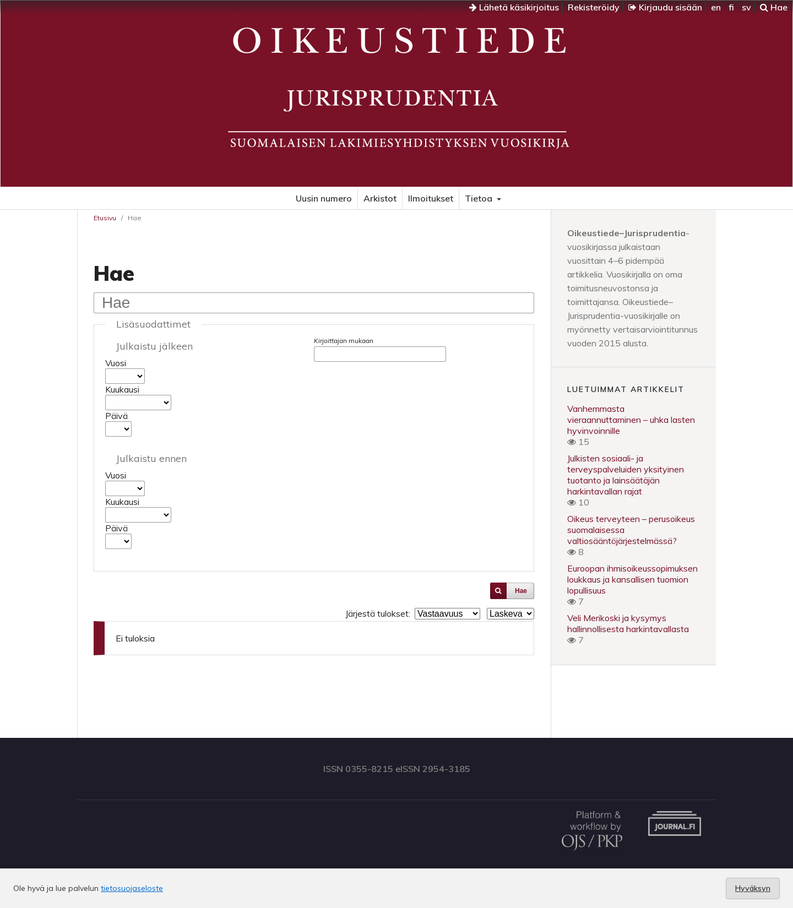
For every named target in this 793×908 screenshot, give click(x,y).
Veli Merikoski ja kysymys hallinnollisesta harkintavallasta (628, 623)
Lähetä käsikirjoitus (514, 7)
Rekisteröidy (594, 7)
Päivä (116, 415)
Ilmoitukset (430, 198)
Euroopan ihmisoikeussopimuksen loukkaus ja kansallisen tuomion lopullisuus (632, 579)
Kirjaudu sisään (665, 7)
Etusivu (105, 218)
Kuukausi (122, 389)
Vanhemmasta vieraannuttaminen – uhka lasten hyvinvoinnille (631, 419)
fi (731, 7)
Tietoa (480, 198)
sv (746, 7)
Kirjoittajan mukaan (343, 340)
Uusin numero (324, 198)
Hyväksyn (752, 888)
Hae (773, 7)
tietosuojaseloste (132, 888)
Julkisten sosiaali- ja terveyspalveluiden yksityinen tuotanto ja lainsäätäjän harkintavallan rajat (625, 475)
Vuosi (115, 362)
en (716, 7)
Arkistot (380, 198)
